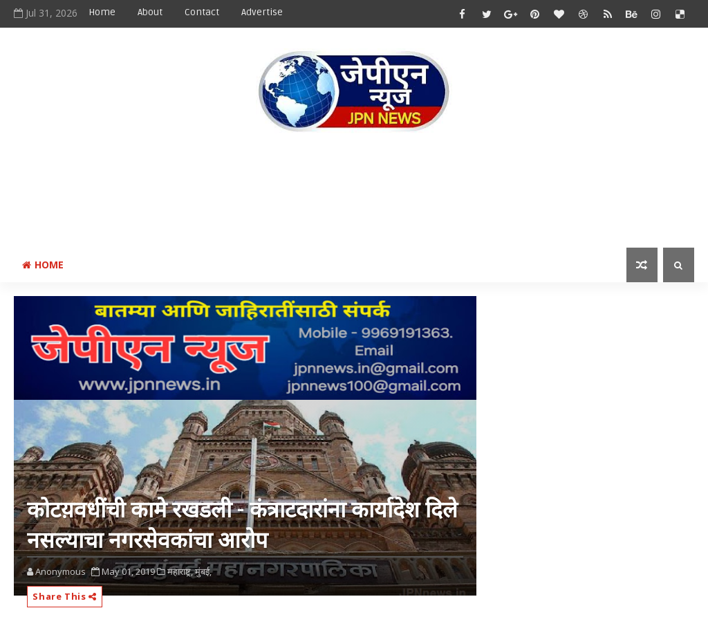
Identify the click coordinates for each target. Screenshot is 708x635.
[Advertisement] (354, 193)
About (150, 12)
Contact (202, 12)
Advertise (262, 12)
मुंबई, (203, 571)
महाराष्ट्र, (180, 571)
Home (101, 12)
